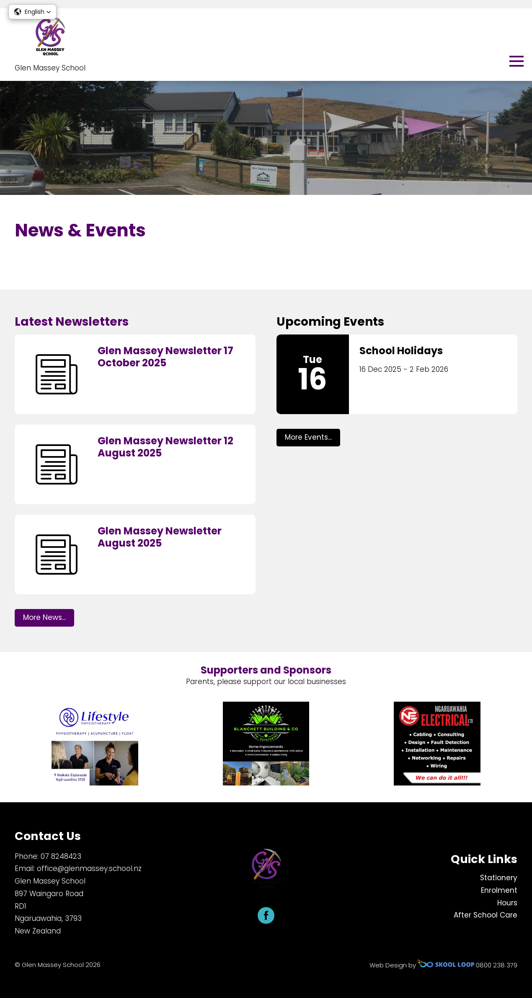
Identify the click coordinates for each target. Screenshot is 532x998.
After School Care (485, 915)
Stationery (498, 878)
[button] (32, 12)
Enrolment (499, 890)
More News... (44, 617)
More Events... (308, 437)
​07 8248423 (61, 856)
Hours (507, 903)
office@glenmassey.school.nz (89, 868)
